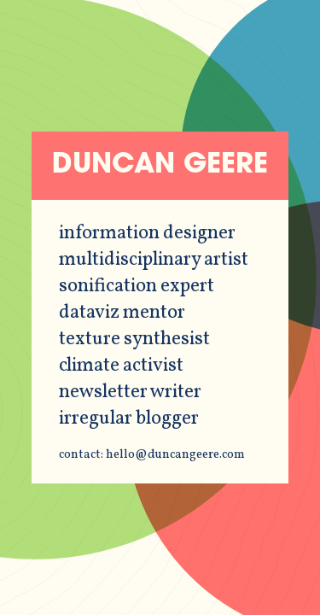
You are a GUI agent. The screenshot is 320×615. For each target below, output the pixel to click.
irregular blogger (129, 419)
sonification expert (136, 286)
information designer (147, 233)
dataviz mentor (122, 313)
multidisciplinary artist (153, 260)
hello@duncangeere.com (175, 454)
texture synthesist (134, 339)
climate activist (121, 366)
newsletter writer (130, 392)
